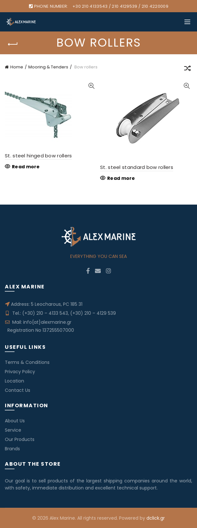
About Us (15, 421)
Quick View (91, 86)
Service (13, 430)
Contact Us (17, 390)
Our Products (19, 439)
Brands (12, 448)
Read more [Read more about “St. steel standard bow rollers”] (121, 178)
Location (14, 381)
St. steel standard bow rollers (136, 167)
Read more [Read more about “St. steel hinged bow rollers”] (26, 167)
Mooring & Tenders (48, 67)
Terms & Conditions (27, 362)
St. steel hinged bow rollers (38, 155)
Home (16, 67)
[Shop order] (187, 69)
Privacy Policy (20, 371)
